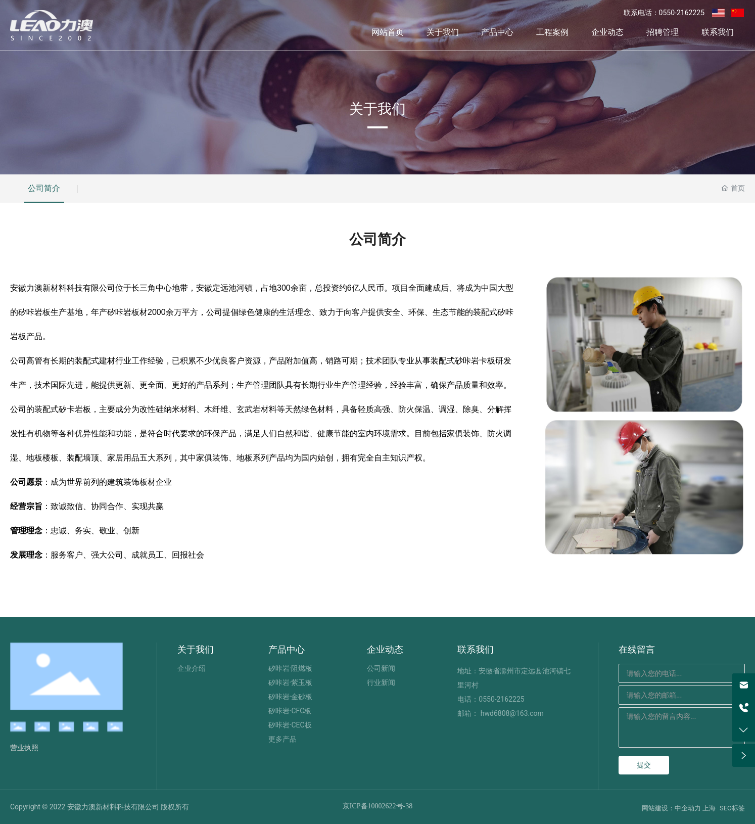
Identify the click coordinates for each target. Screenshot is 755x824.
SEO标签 (732, 808)
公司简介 (44, 188)
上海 (709, 808)
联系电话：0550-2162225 (664, 13)
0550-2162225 (501, 699)
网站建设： (658, 808)
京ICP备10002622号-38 (377, 806)
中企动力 (688, 808)
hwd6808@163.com (512, 713)
